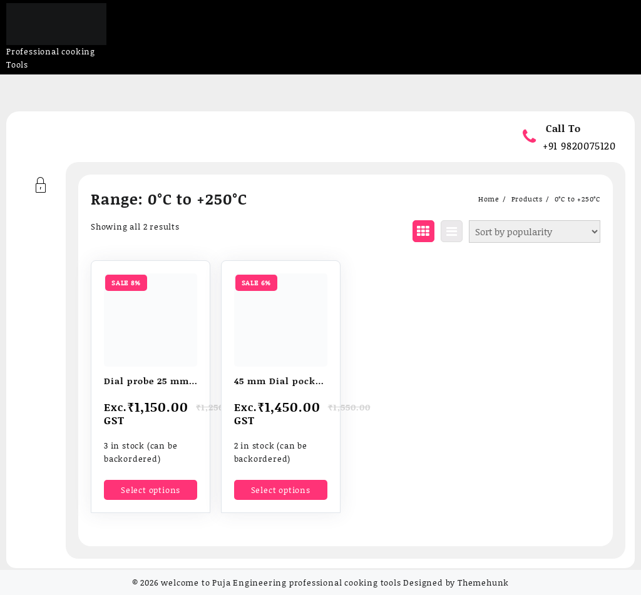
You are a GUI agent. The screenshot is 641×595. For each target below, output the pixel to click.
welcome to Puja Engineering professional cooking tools (281, 582)
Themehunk (483, 582)
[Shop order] (534, 231)
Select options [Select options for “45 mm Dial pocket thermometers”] (280, 490)
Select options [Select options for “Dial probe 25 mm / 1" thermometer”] (150, 490)
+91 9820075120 (579, 145)
